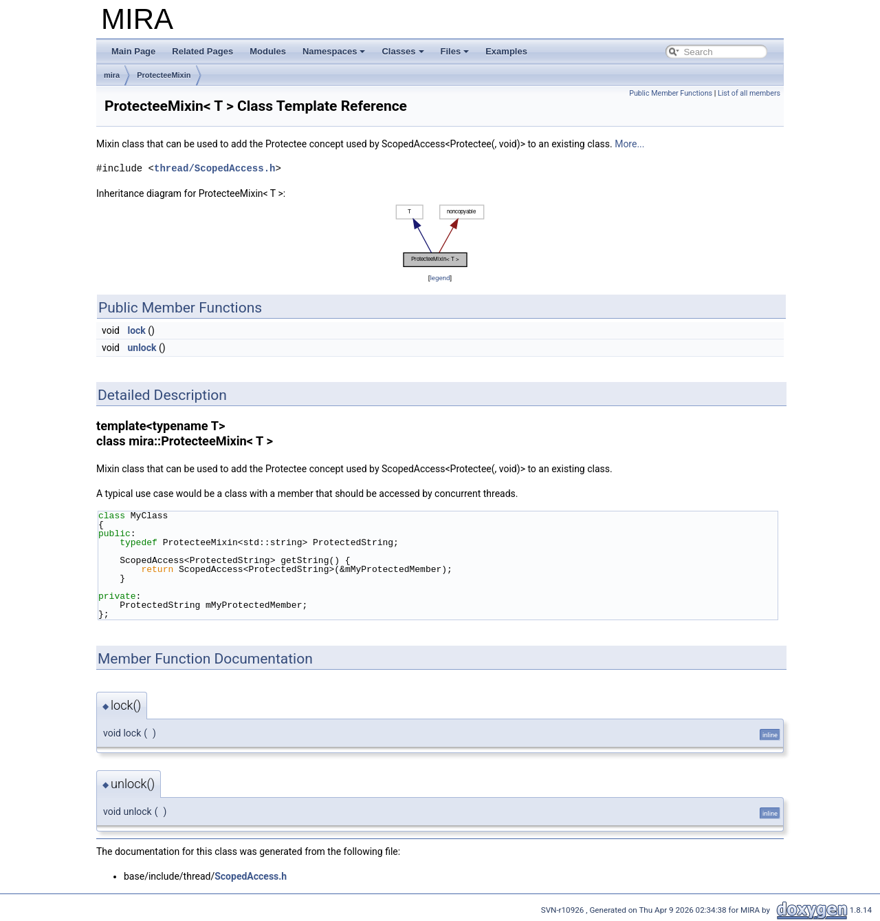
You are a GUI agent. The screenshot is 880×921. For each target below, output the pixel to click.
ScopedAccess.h (250, 876)
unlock (141, 347)
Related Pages (202, 51)
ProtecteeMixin (163, 75)
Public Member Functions (670, 93)
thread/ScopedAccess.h (214, 168)
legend (440, 278)
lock (136, 330)
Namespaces (334, 51)
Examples (506, 51)
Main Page (133, 51)
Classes (403, 51)
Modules (268, 51)
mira (112, 75)
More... (629, 143)
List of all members (749, 93)
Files (455, 51)
